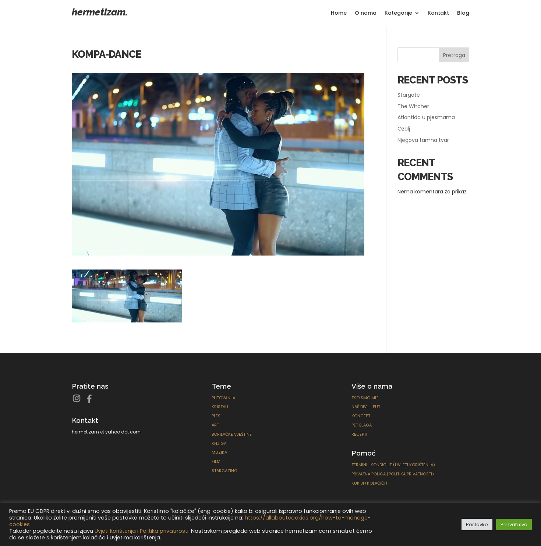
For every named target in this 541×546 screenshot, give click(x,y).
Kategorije (398, 13)
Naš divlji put (365, 407)
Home (339, 13)
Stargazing (224, 471)
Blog (463, 13)
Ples (216, 416)
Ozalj (403, 128)
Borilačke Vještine (232, 434)
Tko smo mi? (364, 398)
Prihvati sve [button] (514, 524)
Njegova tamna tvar (423, 140)
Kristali (220, 407)
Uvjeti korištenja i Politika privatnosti (141, 531)
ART (215, 425)
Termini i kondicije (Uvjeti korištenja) (393, 465)
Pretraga (454, 55)
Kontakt (438, 13)
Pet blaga (361, 425)
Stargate (408, 95)
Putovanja (223, 398)
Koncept (360, 416)
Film (216, 461)
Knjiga (219, 443)
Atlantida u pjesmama (426, 117)
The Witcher (413, 106)
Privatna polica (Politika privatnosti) (392, 474)
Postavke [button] (477, 524)
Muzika (219, 452)
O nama (365, 13)
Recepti (359, 434)
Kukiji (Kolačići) (369, 483)
